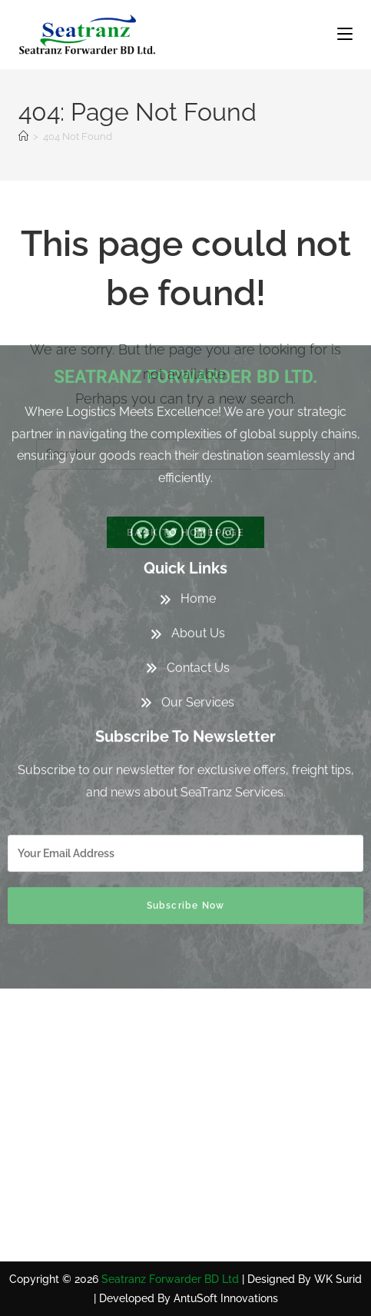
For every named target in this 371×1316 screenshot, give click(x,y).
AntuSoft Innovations (226, 1298)
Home (198, 457)
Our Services (197, 560)
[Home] (23, 136)
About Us (198, 491)
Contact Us (198, 526)
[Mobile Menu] (345, 34)
